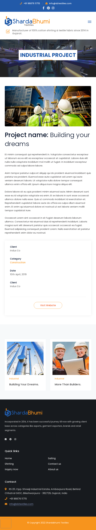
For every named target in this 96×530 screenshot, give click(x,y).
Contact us (54, 464)
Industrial (14, 378)
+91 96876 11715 (32, 3)
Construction (18, 262)
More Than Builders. (68, 384)
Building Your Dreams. (24, 384)
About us (53, 469)
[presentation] (6, 523)
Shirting (9, 464)
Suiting (52, 458)
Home (8, 458)
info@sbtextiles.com (60, 3)
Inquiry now (11, 469)
